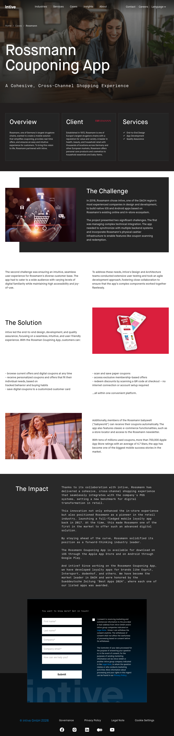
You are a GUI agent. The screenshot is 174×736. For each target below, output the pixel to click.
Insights (88, 6)
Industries (41, 6)
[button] (160, 7)
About (103, 6)
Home (8, 25)
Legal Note (101, 630)
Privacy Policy (120, 675)
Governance (66, 720)
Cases (73, 6)
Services (58, 6)
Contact (130, 6)
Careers (143, 6)
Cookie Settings (144, 720)
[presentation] (112, 686)
